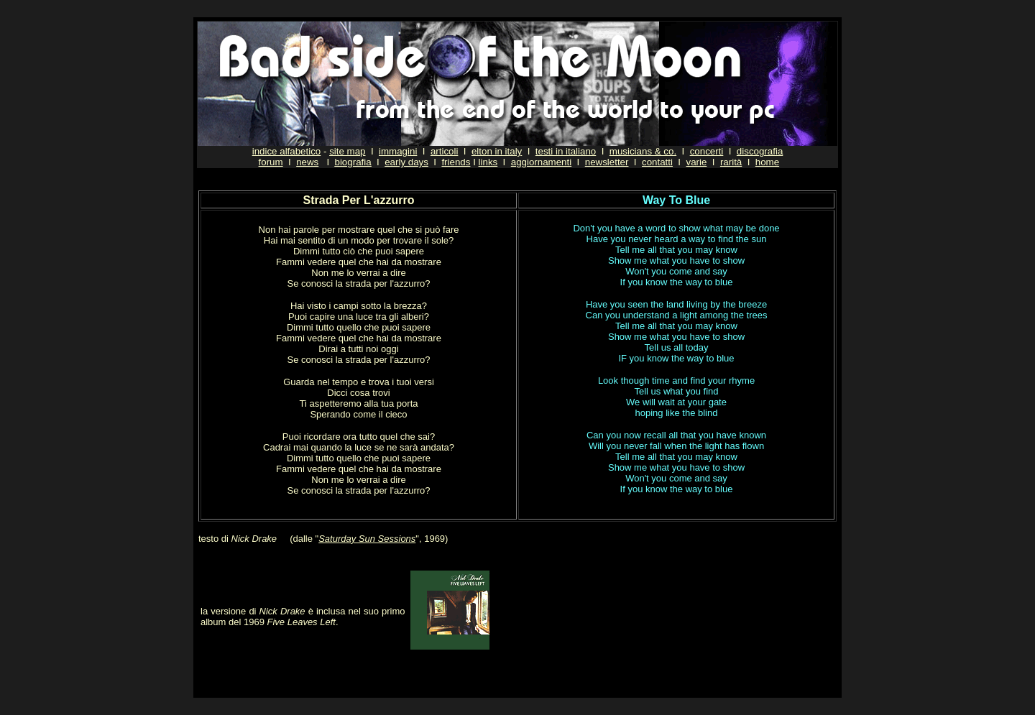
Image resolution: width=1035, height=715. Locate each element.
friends (455, 162)
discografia (760, 151)
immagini (398, 151)
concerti (707, 151)
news (307, 162)
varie (696, 162)
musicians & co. (643, 151)
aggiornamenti (541, 162)
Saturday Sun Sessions (366, 538)
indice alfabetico (286, 151)
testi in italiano (565, 151)
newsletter (607, 162)
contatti (657, 162)
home (767, 162)
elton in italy (497, 151)
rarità (731, 162)
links (488, 162)
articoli (445, 151)
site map (347, 151)
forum (271, 162)
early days (406, 162)
